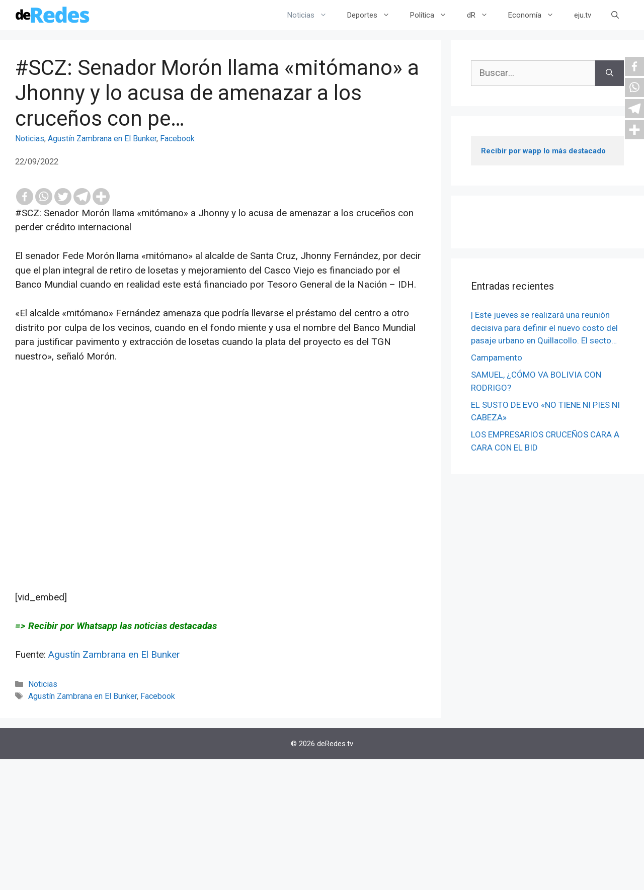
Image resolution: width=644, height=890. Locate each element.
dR (482, 15)
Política (433, 15)
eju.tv (582, 15)
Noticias (312, 15)
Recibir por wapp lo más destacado (543, 150)
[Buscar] (609, 73)
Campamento (496, 357)
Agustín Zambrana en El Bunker (102, 138)
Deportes (373, 15)
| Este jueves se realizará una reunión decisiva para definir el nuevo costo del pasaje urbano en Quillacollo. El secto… (544, 327)
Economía (536, 15)
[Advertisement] (220, 477)
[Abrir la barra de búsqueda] (615, 15)
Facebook (177, 138)
